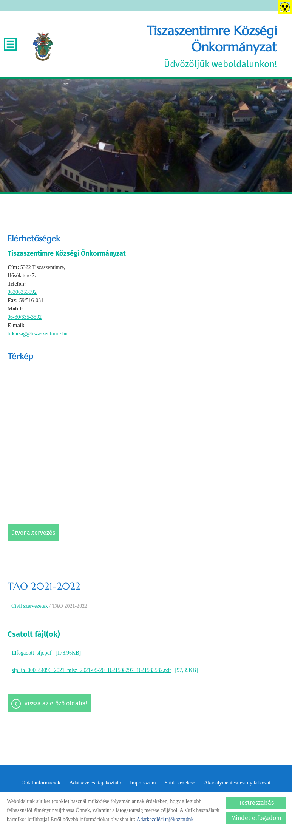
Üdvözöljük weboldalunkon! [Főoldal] (169, 46)
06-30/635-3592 (25, 317)
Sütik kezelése (180, 783)
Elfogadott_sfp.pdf (31, 653)
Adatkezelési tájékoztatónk (164, 819)
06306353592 (22, 292)
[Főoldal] (43, 46)
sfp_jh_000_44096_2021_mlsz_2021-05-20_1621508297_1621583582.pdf (91, 670)
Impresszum (143, 783)
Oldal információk (41, 783)
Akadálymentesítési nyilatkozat (237, 783)
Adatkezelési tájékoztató (95, 783)
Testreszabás (256, 802)
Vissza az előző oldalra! (56, 703)
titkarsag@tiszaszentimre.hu (38, 334)
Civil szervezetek (29, 606)
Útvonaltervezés (33, 532)
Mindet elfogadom (256, 817)
